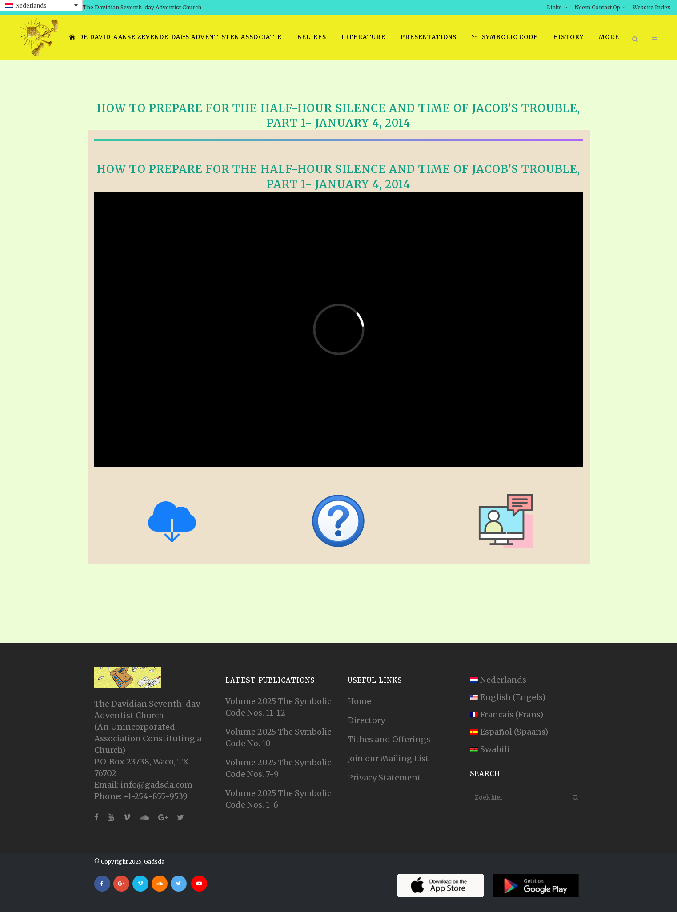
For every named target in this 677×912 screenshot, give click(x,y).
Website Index (651, 7)
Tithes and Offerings (389, 739)
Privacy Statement (384, 777)
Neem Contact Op (597, 7)
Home (359, 701)
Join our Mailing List (388, 758)
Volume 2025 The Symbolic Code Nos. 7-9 (278, 768)
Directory (366, 720)
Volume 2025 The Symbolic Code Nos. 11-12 (278, 707)
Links (554, 7)
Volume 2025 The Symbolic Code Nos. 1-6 (278, 799)
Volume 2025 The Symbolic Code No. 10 (278, 737)
